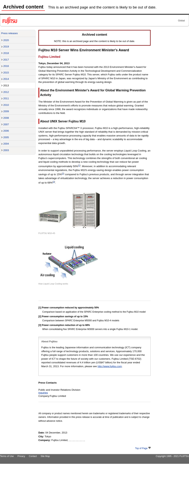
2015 (6, 72)
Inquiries (43, 392)
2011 (6, 98)
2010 (6, 105)
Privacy (21, 456)
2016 (6, 66)
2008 (6, 117)
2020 (6, 40)
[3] (39, 325)
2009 (6, 111)
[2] (39, 316)
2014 (6, 78)
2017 (6, 59)
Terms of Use (7, 456)
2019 (6, 46)
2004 (6, 143)
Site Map (45, 456)
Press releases (9, 33)
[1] (39, 307)
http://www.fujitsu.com (110, 366)
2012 (6, 92)
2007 (6, 124)
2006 (6, 130)
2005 (6, 137)
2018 (6, 53)
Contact (33, 456)
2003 (6, 150)
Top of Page (143, 448)
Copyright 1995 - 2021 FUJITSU (172, 456)
